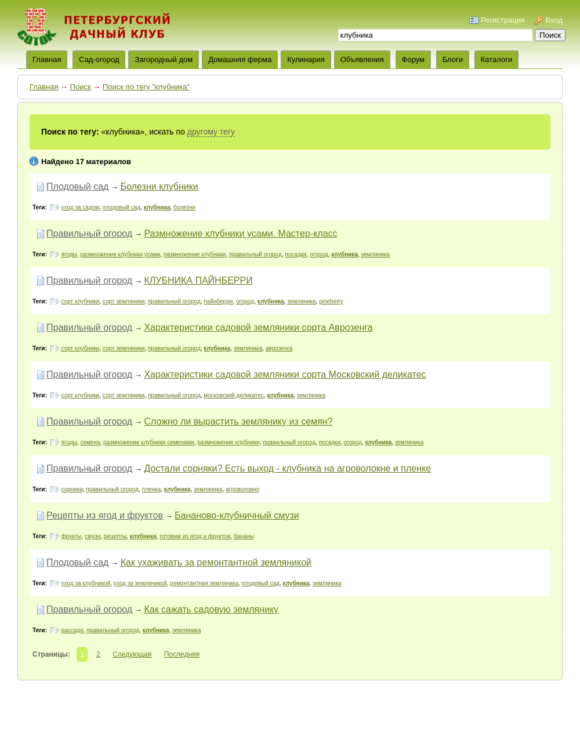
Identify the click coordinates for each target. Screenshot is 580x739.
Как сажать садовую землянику (211, 609)
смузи (92, 536)
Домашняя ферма (239, 59)
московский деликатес (233, 395)
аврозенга (279, 348)
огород (319, 254)
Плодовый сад (77, 186)
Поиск (80, 86)
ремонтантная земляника (204, 583)
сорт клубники (80, 301)
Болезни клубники (159, 186)
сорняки (72, 489)
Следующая (132, 654)
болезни (184, 207)
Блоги (453, 59)
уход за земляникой (140, 583)
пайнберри (218, 301)
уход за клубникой (86, 583)
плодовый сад (121, 207)
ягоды (69, 254)
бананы (244, 536)
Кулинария (306, 59)
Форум (413, 59)
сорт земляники (124, 301)
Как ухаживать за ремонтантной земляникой (216, 562)
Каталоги (497, 59)
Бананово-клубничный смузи (237, 515)
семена (90, 442)
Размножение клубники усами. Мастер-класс (240, 233)
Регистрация (503, 20)
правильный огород (255, 254)
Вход (554, 20)
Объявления (362, 59)
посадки (295, 254)
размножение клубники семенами (148, 442)
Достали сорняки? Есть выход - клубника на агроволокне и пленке (287, 468)
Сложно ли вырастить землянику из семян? (238, 421)
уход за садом (80, 207)
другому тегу (211, 131)
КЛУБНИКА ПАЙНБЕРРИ (198, 280)
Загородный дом (164, 59)
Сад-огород (99, 59)
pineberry (331, 301)
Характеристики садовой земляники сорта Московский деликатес (285, 374)
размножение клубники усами (120, 254)
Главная (44, 86)
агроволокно (242, 489)
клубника (157, 207)
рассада (72, 630)
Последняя (182, 654)
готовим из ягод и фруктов (195, 536)
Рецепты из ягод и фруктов (104, 515)
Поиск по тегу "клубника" (146, 86)
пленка (151, 489)
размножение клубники (195, 254)
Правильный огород (89, 233)
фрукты (71, 536)
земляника (375, 254)
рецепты (115, 536)
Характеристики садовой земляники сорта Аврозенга (258, 327)
